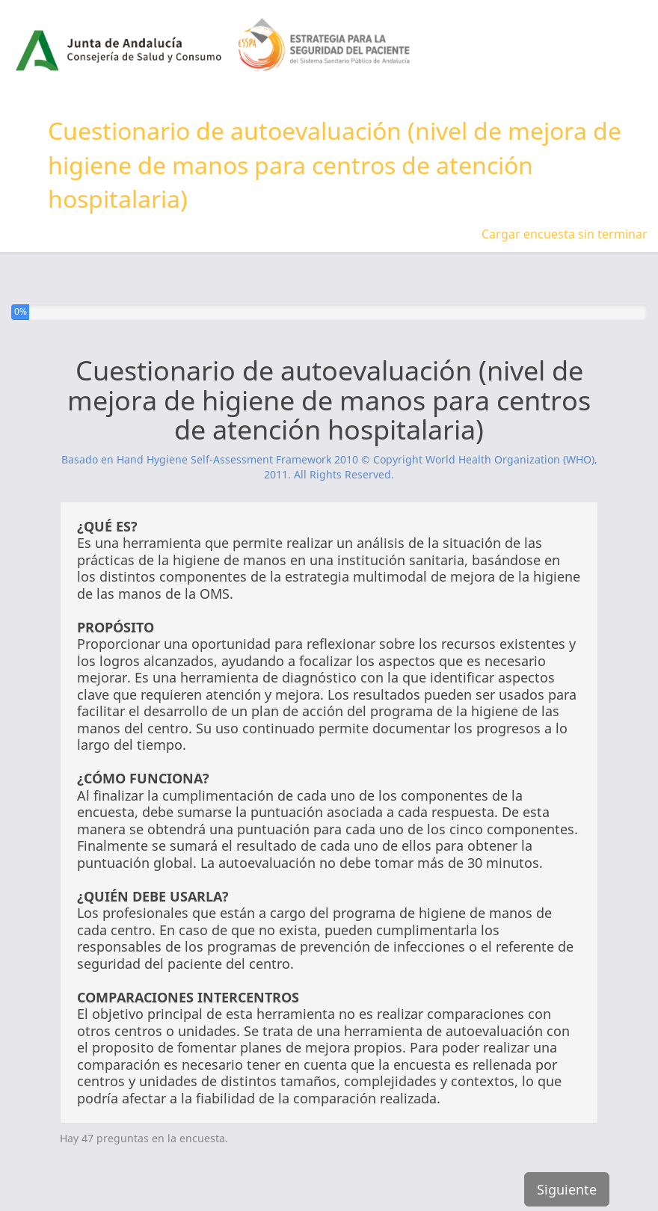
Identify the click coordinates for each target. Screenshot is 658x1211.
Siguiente (567, 1189)
